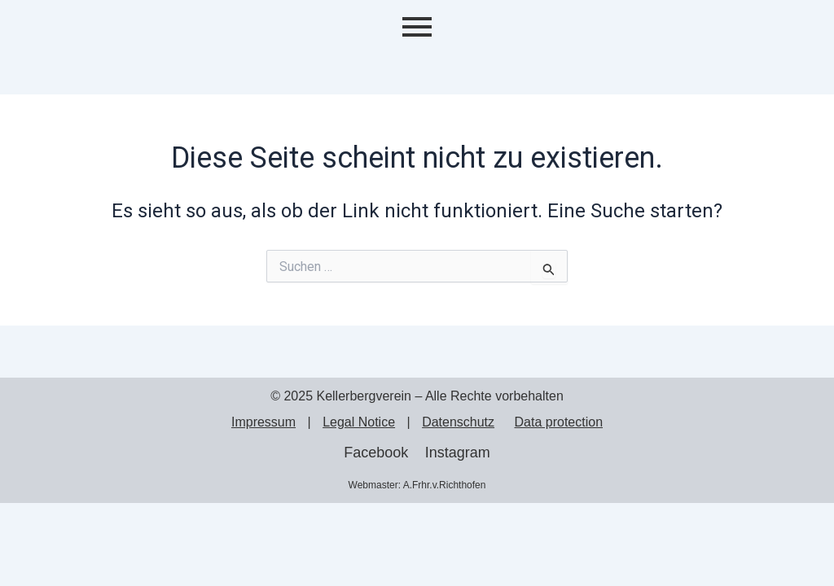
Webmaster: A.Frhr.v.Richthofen (417, 485)
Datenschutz (458, 422)
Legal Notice (359, 422)
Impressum (263, 422)
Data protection (559, 422)
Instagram (457, 452)
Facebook (376, 452)
